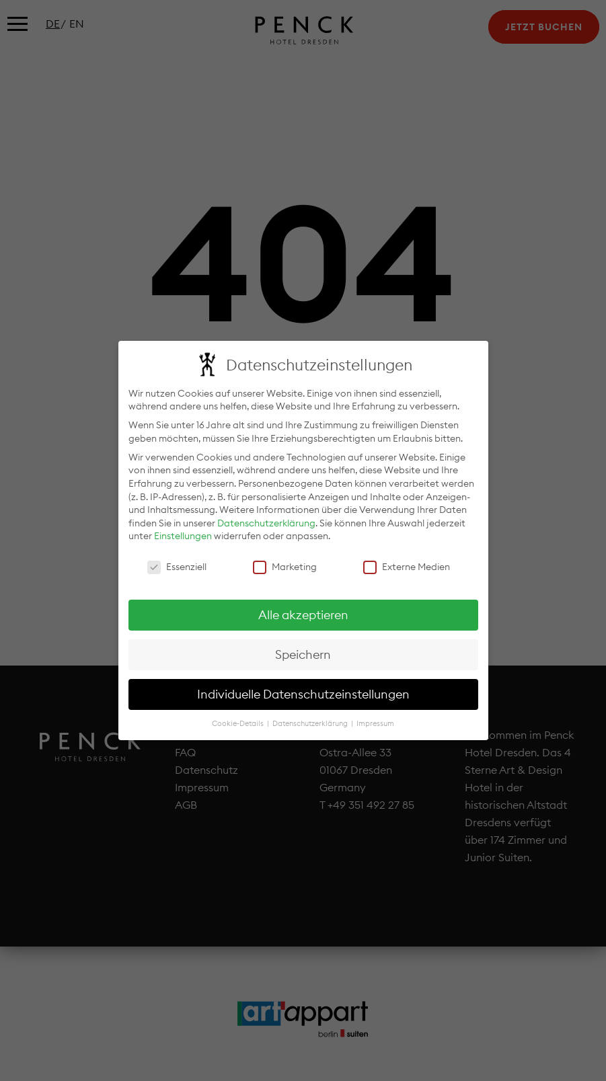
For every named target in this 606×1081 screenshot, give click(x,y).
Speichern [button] (303, 650)
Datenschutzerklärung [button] (311, 719)
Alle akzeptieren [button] (303, 610)
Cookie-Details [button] (239, 719)
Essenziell (176, 563)
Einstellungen (183, 532)
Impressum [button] (375, 719)
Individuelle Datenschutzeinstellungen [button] (303, 690)
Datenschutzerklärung (266, 519)
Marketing (285, 563)
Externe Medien (406, 563)
